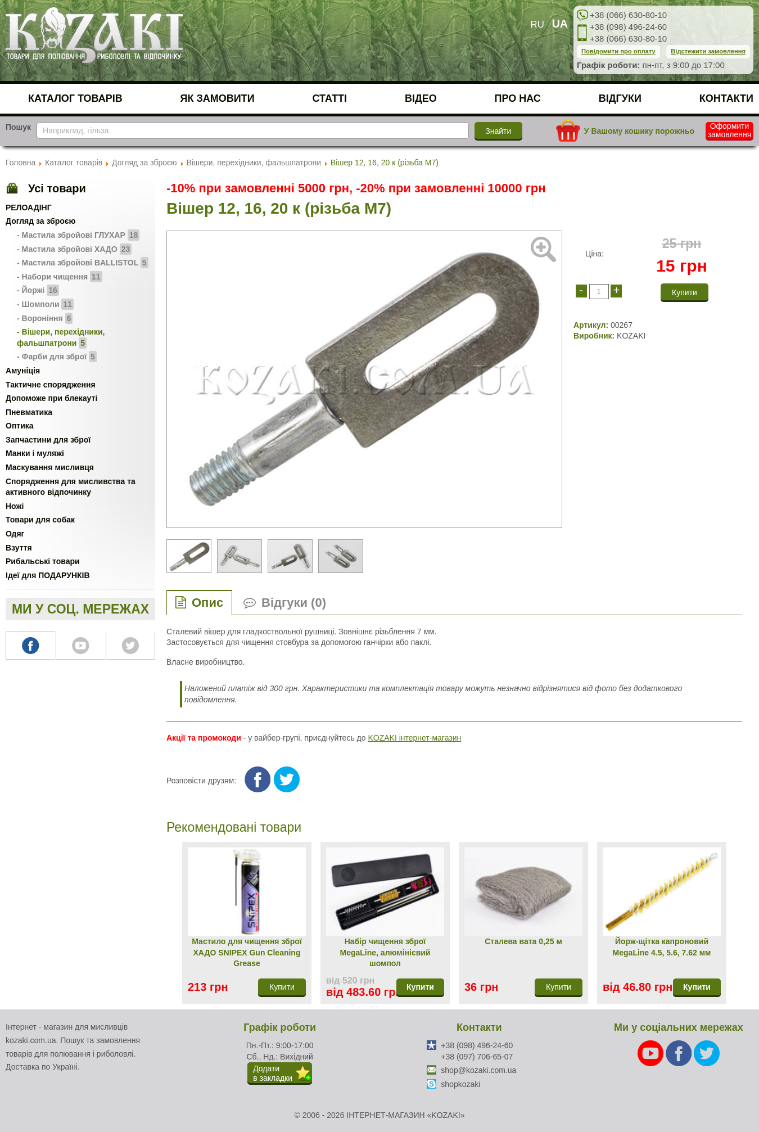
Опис (207, 603)
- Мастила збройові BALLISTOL (82, 262)
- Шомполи (45, 304)
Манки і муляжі (35, 453)
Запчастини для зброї (48, 439)
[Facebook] (680, 1052)
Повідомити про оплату (618, 51)
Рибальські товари (43, 561)
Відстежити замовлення (708, 51)
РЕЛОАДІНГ (29, 207)
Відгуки (620, 98)
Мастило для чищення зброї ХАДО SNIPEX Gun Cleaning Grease (246, 952)
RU (537, 24)
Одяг (15, 533)
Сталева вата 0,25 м (523, 941)
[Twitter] (707, 1052)
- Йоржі (38, 290)
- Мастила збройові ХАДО (74, 249)
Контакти (726, 98)
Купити (420, 986)
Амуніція (23, 370)
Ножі (15, 506)
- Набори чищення (59, 276)
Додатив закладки (272, 1073)
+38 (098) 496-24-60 (628, 26)
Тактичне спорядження (51, 384)
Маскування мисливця (50, 467)
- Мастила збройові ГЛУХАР (78, 235)
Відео (421, 98)
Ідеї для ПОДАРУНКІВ (48, 575)
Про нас (518, 98)
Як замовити (217, 98)
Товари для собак (40, 519)
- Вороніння (45, 318)
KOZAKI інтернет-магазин (414, 737)
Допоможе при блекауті (51, 398)
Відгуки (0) (293, 603)
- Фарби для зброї (57, 356)
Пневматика (29, 412)
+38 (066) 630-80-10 (628, 15)
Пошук (18, 127)
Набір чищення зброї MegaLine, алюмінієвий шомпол (385, 952)
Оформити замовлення (730, 130)
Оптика (20, 425)
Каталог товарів (75, 98)
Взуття (19, 547)
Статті (330, 98)
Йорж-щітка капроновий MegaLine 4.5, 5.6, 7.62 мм (662, 947)
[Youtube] (652, 1052)
